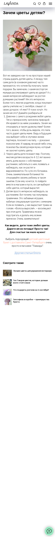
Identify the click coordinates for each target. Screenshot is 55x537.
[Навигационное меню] (50, 4)
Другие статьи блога (28, 253)
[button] (34, 3)
